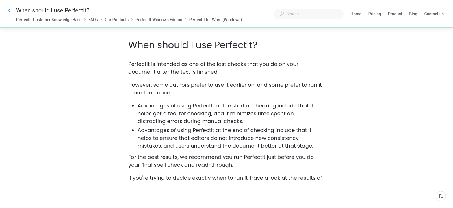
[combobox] (309, 14)
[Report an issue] (441, 196)
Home (355, 14)
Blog (413, 14)
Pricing (374, 14)
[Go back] (9, 10)
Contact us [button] (434, 14)
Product (395, 14)
